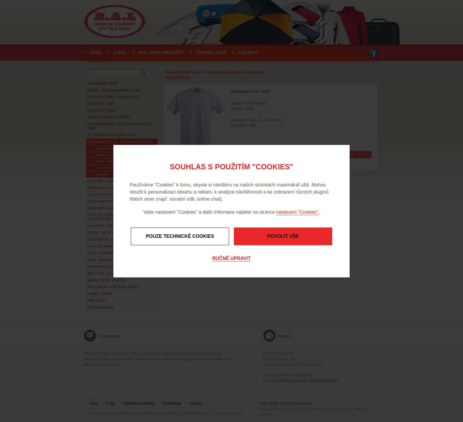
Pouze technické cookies (180, 236)
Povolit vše (283, 236)
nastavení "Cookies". (297, 212)
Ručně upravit (231, 258)
